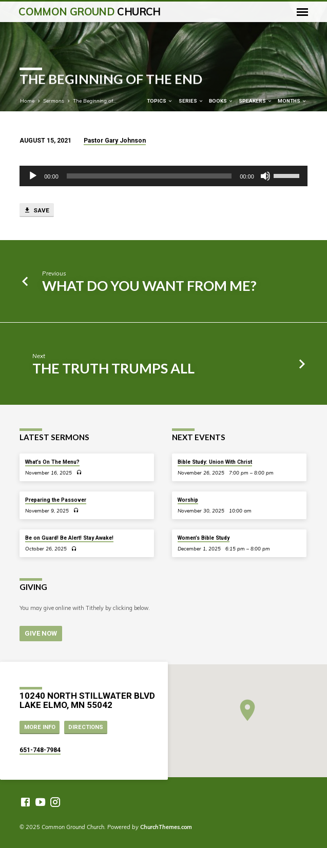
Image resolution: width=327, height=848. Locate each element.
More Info (39, 727)
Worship (188, 500)
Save (36, 210)
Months (292, 101)
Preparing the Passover (55, 500)
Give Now (41, 633)
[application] (163, 176)
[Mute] (265, 176)
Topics (160, 101)
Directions (85, 727)
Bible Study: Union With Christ (215, 462)
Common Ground (89, 11)
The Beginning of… (95, 100)
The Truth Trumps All (113, 368)
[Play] (33, 176)
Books (221, 101)
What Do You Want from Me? (149, 285)
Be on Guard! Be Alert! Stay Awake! (69, 538)
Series (191, 101)
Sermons (53, 100)
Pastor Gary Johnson (115, 140)
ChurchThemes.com (166, 827)
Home (27, 100)
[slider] (149, 176)
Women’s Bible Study (203, 538)
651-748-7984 (40, 750)
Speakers (256, 101)
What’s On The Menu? (52, 462)
